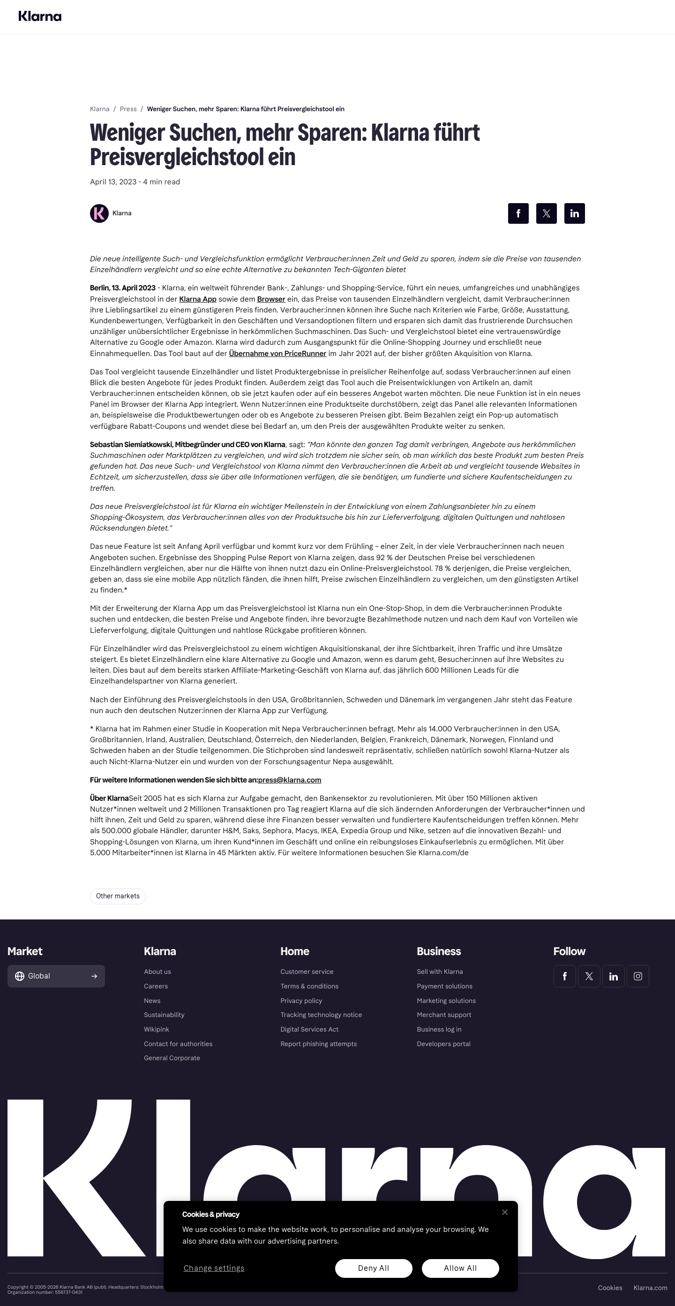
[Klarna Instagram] (638, 976)
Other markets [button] (118, 896)
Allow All (460, 1268)
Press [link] (128, 109)
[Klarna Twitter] (589, 976)
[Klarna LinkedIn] (613, 976)
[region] (341, 1246)
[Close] (505, 1212)
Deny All (373, 1268)
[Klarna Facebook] (565, 976)
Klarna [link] (99, 109)
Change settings (214, 1268)
